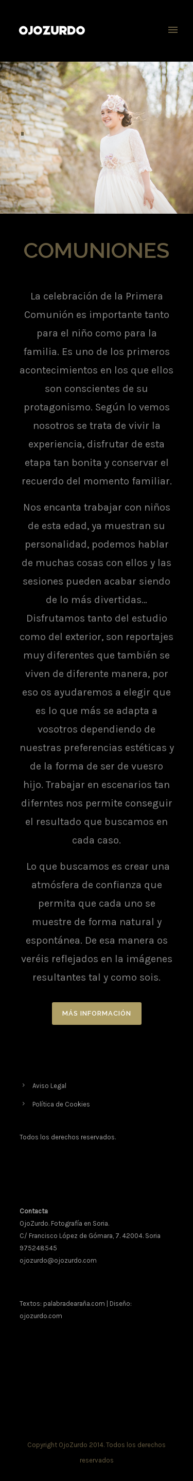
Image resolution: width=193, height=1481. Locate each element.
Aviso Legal (49, 1086)
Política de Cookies (61, 1104)
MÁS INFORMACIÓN (96, 1013)
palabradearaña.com (74, 1303)
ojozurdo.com (41, 1316)
